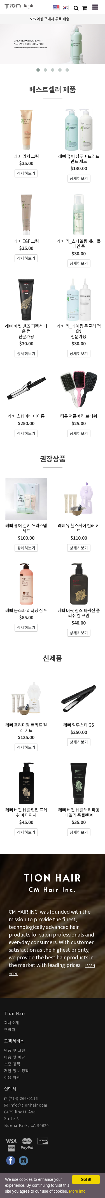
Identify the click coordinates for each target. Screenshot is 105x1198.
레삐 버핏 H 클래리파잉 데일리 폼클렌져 (78, 812)
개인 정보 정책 (16, 1070)
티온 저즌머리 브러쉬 (78, 416)
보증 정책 (12, 1064)
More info (77, 1191)
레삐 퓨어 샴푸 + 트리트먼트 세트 (78, 158)
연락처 (9, 1029)
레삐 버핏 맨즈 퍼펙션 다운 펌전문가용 (26, 331)
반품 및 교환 (14, 1050)
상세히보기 (26, 173)
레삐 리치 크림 (26, 156)
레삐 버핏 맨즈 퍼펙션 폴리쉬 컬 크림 (78, 612)
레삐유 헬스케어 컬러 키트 (79, 527)
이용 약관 (12, 1077)
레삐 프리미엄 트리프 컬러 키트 (26, 727)
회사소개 (11, 1022)
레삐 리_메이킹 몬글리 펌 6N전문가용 (79, 331)
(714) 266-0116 (23, 1098)
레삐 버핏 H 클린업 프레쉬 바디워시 (26, 812)
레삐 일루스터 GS (78, 725)
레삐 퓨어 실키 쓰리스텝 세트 (26, 527)
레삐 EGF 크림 (26, 241)
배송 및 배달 (14, 1057)
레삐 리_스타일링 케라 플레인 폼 (79, 243)
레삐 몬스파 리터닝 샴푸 (26, 610)
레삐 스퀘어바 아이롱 (26, 416)
